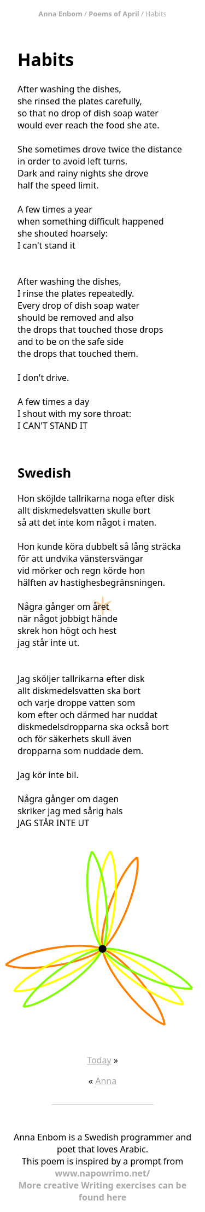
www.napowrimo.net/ (102, 1173)
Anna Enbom (60, 14)
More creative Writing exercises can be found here (103, 1191)
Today (99, 1060)
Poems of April (114, 14)
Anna (105, 1081)
